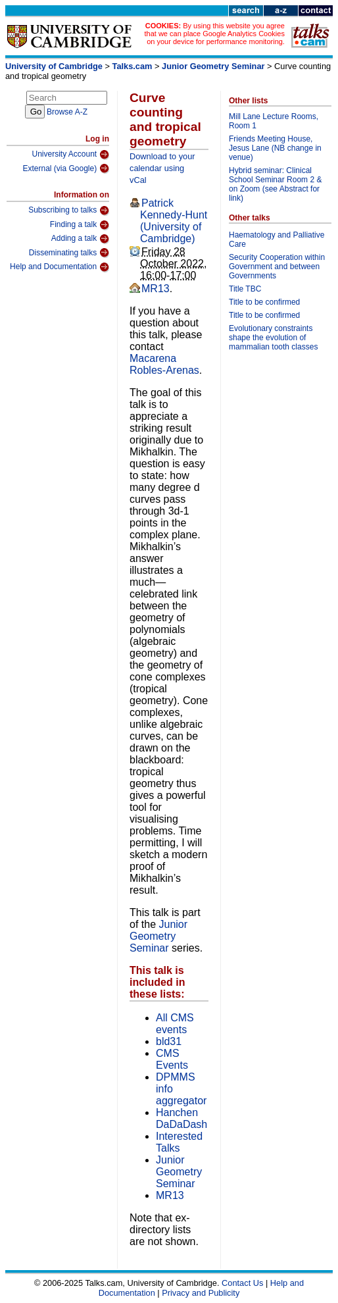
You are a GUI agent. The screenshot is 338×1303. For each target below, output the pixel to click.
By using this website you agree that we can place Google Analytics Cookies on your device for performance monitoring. (215, 33)
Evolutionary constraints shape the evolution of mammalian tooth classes (273, 337)
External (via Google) (65, 168)
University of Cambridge (54, 66)
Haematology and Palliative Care (276, 239)
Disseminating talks (69, 252)
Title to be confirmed (264, 302)
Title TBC (245, 289)
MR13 (155, 288)
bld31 (168, 1041)
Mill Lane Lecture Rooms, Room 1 (273, 121)
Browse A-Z (67, 111)
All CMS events (175, 1023)
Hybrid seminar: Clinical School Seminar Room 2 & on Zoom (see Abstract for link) (275, 184)
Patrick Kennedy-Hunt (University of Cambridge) (173, 220)
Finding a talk (79, 225)
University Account (70, 154)
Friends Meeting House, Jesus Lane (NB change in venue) (275, 148)
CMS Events (172, 1059)
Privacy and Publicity (200, 1293)
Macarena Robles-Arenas (164, 364)
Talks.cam (132, 66)
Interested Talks (179, 1142)
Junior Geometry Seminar (213, 66)
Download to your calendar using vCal (162, 168)
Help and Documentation (59, 267)
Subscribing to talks (68, 210)
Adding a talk (80, 239)
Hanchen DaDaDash (181, 1118)
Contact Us (242, 1283)
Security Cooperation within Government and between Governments (277, 266)
